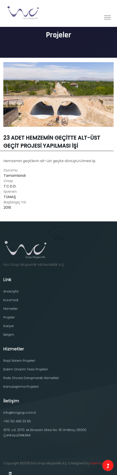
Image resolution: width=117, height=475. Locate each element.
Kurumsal (10, 300)
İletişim (8, 334)
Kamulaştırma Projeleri (21, 386)
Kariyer (8, 326)
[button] (107, 17)
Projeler (9, 317)
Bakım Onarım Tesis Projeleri (25, 369)
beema (96, 463)
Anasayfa (10, 291)
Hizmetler (10, 308)
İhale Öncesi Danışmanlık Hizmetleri (31, 378)
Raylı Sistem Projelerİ (19, 360)
